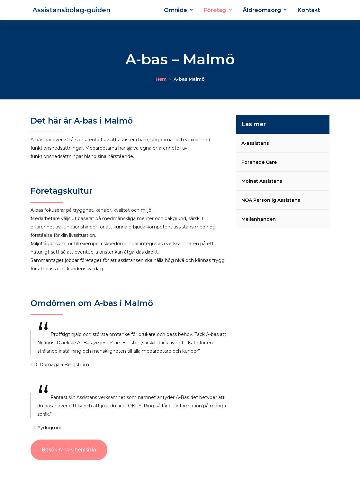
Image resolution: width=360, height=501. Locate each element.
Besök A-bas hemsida (69, 450)
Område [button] (175, 10)
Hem (161, 79)
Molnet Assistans (261, 181)
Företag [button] (214, 10)
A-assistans (255, 143)
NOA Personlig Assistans (270, 200)
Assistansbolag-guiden (71, 10)
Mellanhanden (258, 219)
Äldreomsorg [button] (262, 10)
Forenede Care (259, 162)
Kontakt (308, 10)
